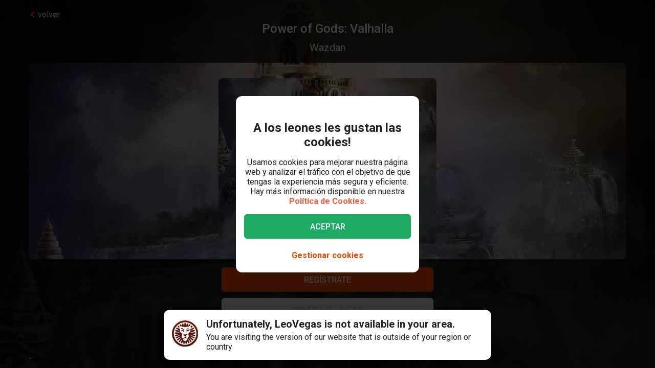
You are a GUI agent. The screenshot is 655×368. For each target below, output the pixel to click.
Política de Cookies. (327, 201)
